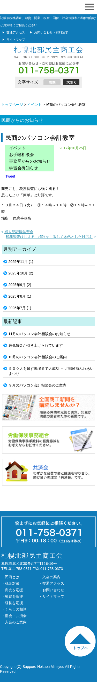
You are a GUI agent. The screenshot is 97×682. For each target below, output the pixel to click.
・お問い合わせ (51, 590)
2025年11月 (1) (21, 262)
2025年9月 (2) (20, 285)
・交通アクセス (51, 583)
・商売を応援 (12, 590)
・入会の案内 (50, 577)
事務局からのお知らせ (29, 161)
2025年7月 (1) (20, 308)
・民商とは (10, 577)
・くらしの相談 (14, 609)
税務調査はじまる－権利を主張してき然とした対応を (49, 237)
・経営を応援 (12, 603)
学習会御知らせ (23, 168)
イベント (17, 148)
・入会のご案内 (14, 622)
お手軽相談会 (21, 154)
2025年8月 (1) (20, 296)
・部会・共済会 (14, 616)
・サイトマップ (51, 596)
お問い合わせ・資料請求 (51, 32)
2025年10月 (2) (21, 273)
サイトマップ (15, 39)
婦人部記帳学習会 (18, 232)
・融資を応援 (12, 596)
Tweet (10, 176)
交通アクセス (15, 32)
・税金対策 (10, 583)
